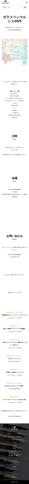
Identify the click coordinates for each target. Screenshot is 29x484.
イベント (14, 472)
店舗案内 (14, 466)
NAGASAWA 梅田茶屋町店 (14, 189)
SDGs (14, 448)
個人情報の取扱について (14, 451)
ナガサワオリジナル (14, 464)
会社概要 (14, 445)
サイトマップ (14, 474)
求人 (14, 442)
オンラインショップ (14, 469)
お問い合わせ (14, 477)
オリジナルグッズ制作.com (14, 436)
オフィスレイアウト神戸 (14, 433)
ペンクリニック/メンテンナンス (14, 439)
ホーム (14, 461)
